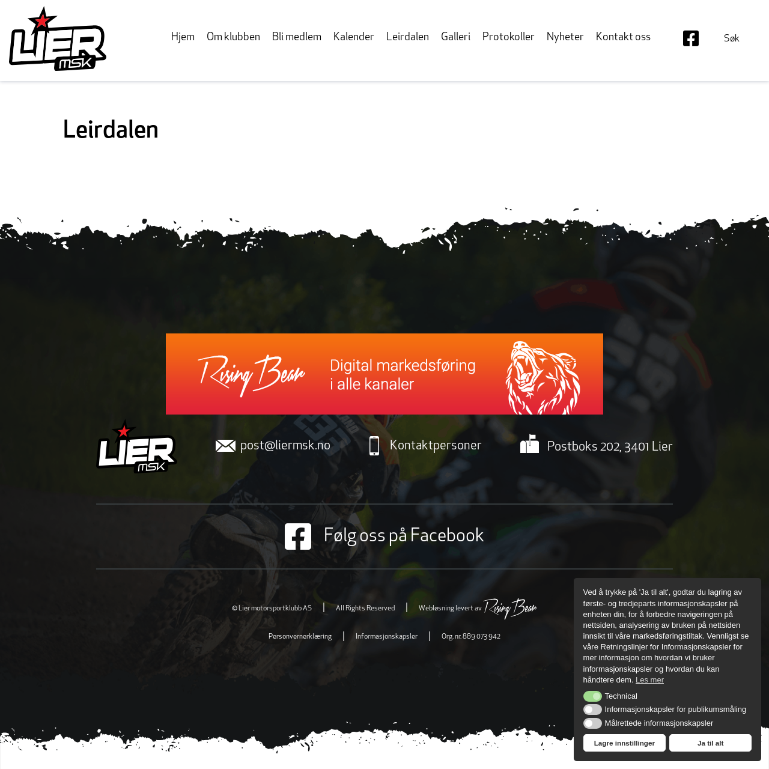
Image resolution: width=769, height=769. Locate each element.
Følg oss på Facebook (384, 536)
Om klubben (233, 37)
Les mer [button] (650, 679)
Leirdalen (407, 37)
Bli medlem (296, 37)
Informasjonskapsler (387, 636)
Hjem (183, 37)
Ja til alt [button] (711, 743)
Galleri (455, 37)
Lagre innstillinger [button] (624, 743)
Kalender (353, 37)
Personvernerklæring (300, 636)
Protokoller (508, 37)
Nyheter (565, 37)
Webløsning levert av (478, 608)
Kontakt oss (623, 37)
